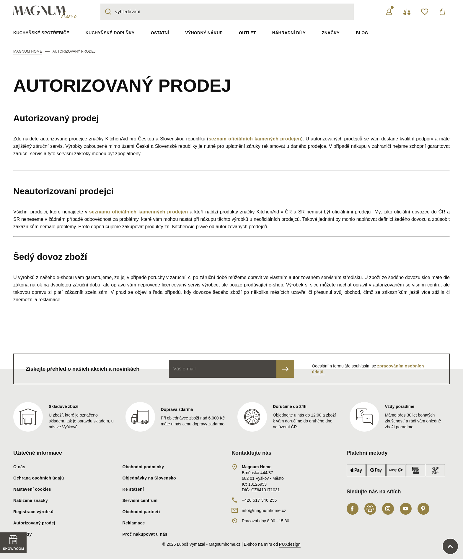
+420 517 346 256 (259, 500)
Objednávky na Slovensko (149, 478)
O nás (19, 466)
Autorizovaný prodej (34, 523)
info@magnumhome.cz (264, 510)
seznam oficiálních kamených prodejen (254, 138)
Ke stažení (133, 489)
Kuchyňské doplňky (110, 32)
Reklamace (134, 523)
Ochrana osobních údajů (38, 478)
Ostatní (160, 32)
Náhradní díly (289, 32)
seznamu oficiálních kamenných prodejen (138, 211)
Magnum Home (27, 51)
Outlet (247, 32)
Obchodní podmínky (143, 466)
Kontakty (22, 534)
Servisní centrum (140, 500)
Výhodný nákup (204, 32)
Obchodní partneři (141, 511)
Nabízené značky (30, 500)
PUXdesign (290, 544)
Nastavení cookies (32, 489)
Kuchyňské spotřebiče (41, 32)
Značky (331, 32)
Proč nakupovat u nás (145, 534)
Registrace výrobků (33, 511)
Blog (362, 32)
